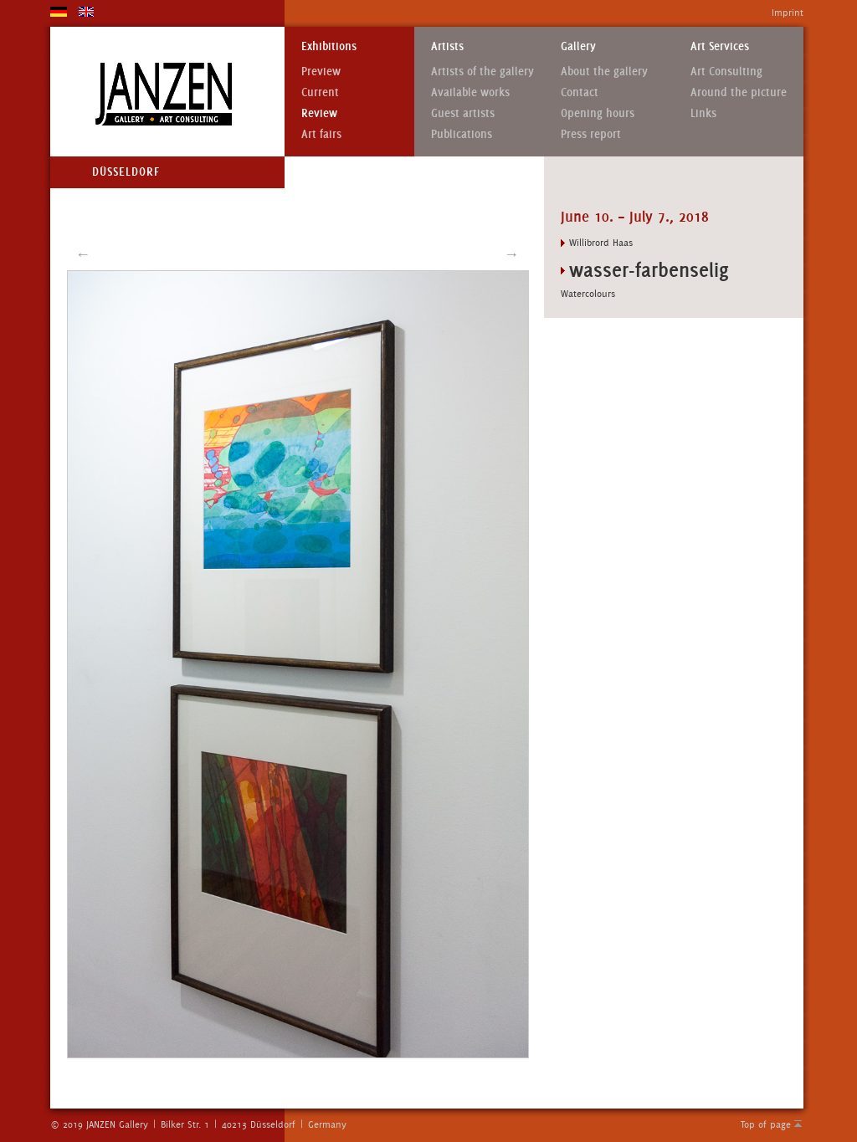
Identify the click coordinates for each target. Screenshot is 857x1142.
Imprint (787, 12)
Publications (461, 134)
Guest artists (463, 113)
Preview (321, 71)
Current (320, 92)
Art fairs (321, 134)
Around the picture (738, 92)
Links (703, 113)
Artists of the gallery (482, 71)
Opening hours (597, 113)
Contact (579, 92)
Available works (470, 92)
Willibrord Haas (601, 242)
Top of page (766, 1124)
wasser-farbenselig (649, 270)
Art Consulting (726, 71)
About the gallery (604, 71)
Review (319, 113)
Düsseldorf (126, 172)
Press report (591, 134)
